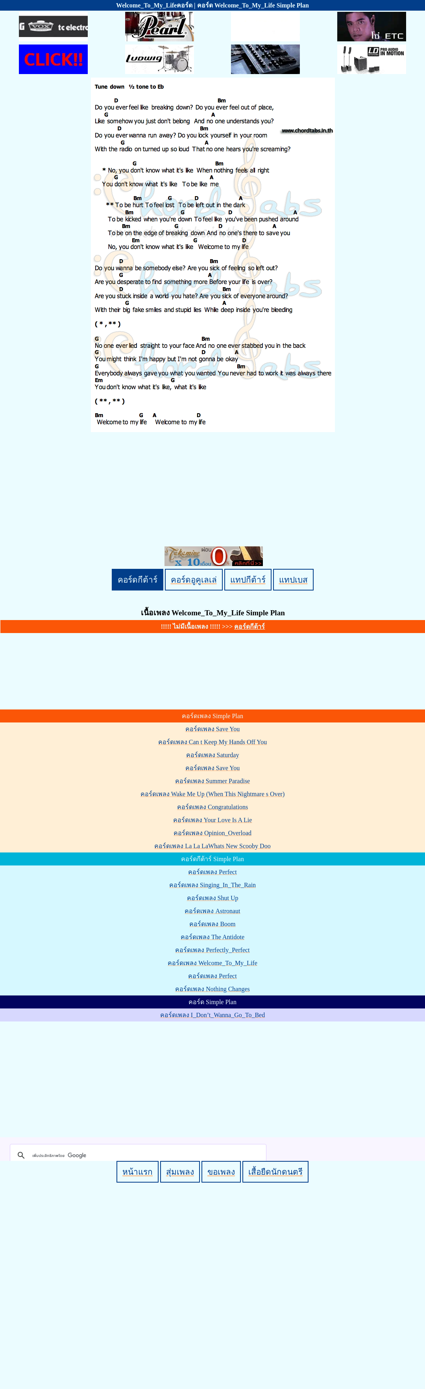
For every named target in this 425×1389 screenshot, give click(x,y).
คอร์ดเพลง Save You (212, 729)
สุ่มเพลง (180, 1171)
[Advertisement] (214, 1078)
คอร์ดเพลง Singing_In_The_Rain (212, 885)
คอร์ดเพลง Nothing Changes (212, 989)
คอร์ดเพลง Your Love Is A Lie (212, 820)
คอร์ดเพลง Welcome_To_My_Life (212, 963)
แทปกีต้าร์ (248, 579)
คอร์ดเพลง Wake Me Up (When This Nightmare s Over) (212, 794)
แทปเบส (293, 579)
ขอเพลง (221, 1171)
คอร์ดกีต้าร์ (137, 579)
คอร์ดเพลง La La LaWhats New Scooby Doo (212, 846)
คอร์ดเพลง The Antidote (212, 937)
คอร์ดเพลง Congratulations (212, 807)
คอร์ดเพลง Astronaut (212, 911)
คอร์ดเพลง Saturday (212, 755)
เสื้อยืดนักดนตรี (275, 1171)
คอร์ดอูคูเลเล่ (194, 579)
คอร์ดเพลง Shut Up (212, 898)
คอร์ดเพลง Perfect (212, 872)
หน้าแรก (137, 1171)
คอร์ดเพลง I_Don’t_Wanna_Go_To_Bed (212, 1015)
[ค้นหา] (137, 1155)
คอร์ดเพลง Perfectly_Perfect (212, 950)
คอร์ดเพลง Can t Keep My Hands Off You (212, 742)
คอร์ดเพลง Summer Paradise (212, 781)
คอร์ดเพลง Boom (212, 924)
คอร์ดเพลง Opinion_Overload (212, 833)
